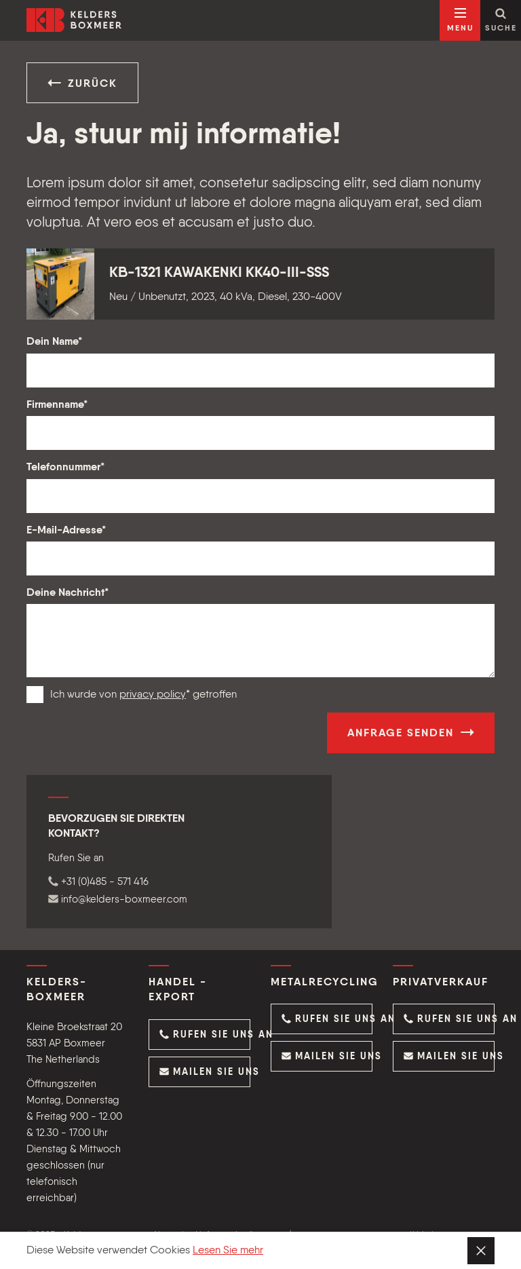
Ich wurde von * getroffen (143, 694)
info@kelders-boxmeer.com (117, 899)
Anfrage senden (410, 732)
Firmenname (57, 405)
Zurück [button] (82, 83)
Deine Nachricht (67, 593)
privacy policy (152, 694)
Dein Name (54, 342)
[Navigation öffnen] (460, 20)
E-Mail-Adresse (66, 530)
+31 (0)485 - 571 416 (98, 881)
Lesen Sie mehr (228, 1250)
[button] (199, 1034)
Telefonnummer (65, 467)
